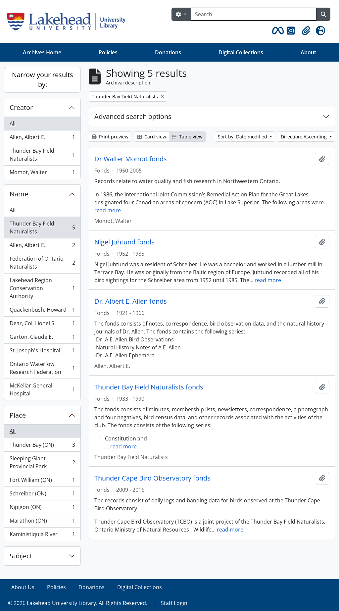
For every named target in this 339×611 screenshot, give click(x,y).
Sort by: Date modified (243, 136)
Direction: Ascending (304, 136)
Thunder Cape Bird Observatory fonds (152, 478)
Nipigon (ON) (42, 508)
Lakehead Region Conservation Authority (42, 288)
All (13, 123)
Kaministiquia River (42, 535)
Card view (151, 136)
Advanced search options (132, 116)
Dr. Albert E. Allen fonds (130, 301)
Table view (187, 136)
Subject (21, 555)
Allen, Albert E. (42, 138)
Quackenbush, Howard (42, 311)
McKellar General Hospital (42, 389)
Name (19, 193)
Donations (168, 52)
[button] (276, 31)
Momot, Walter (42, 173)
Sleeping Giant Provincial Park (42, 462)
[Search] (253, 14)
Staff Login (174, 603)
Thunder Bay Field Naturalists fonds (148, 387)
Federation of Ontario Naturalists (42, 262)
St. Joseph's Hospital (42, 351)
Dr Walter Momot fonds (130, 159)
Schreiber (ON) (42, 494)
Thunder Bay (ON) (42, 446)
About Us (22, 587)
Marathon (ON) (42, 522)
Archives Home (42, 52)
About (308, 52)
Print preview (110, 136)
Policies (108, 52)
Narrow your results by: (42, 79)
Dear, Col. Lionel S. (42, 324)
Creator (21, 107)
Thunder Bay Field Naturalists (42, 154)
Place (18, 415)
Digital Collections (240, 52)
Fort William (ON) (42, 481)
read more (107, 210)
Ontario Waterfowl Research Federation (42, 368)
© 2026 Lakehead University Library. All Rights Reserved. (77, 603)
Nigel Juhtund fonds (124, 242)
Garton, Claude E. (42, 338)
